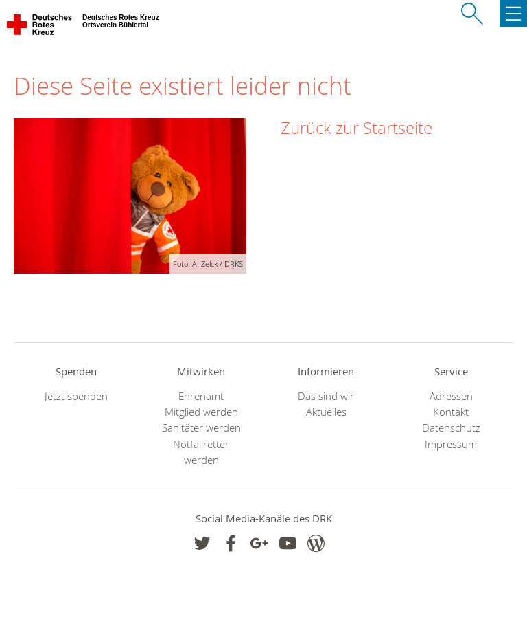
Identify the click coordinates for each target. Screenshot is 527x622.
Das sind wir (326, 396)
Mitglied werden (201, 412)
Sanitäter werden (201, 427)
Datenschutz (451, 427)
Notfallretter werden (201, 452)
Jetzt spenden (76, 396)
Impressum (451, 444)
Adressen (451, 396)
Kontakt (451, 412)
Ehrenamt (201, 396)
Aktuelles (326, 412)
